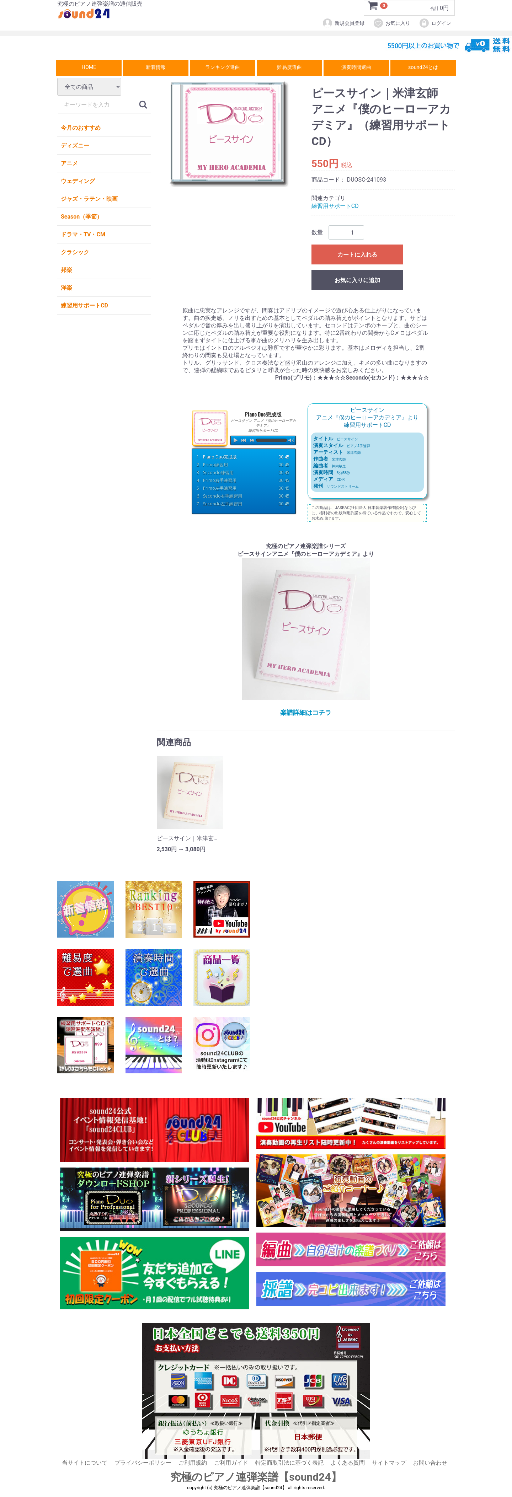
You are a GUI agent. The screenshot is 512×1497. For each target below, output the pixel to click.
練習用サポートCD (84, 305)
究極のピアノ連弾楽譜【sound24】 (255, 1477)
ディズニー (75, 145)
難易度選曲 (289, 67)
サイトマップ (389, 1462)
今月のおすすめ (81, 127)
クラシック (75, 252)
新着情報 (156, 67)
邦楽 (66, 270)
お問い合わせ (430, 1462)
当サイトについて (84, 1462)
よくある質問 (348, 1462)
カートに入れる (357, 255)
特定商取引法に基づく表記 (289, 1462)
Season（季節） (81, 216)
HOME (89, 67)
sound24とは (423, 67)
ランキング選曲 (222, 67)
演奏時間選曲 (356, 67)
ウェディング (78, 181)
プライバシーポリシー (142, 1462)
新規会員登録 (343, 23)
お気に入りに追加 (357, 280)
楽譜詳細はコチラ (305, 712)
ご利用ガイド (231, 1462)
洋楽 (66, 287)
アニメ (69, 163)
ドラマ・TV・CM (83, 234)
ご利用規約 (192, 1462)
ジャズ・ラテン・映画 (89, 198)
